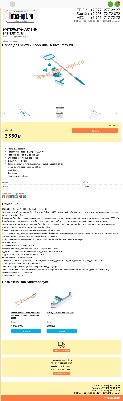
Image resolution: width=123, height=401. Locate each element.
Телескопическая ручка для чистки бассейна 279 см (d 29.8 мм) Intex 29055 (25, 315)
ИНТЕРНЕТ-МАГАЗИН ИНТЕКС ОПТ (20, 31)
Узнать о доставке (61, 350)
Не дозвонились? (61, 374)
